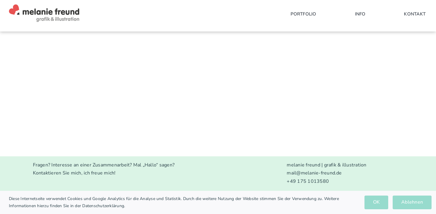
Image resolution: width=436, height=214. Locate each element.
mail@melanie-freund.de (314, 173)
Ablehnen (412, 202)
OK (376, 202)
